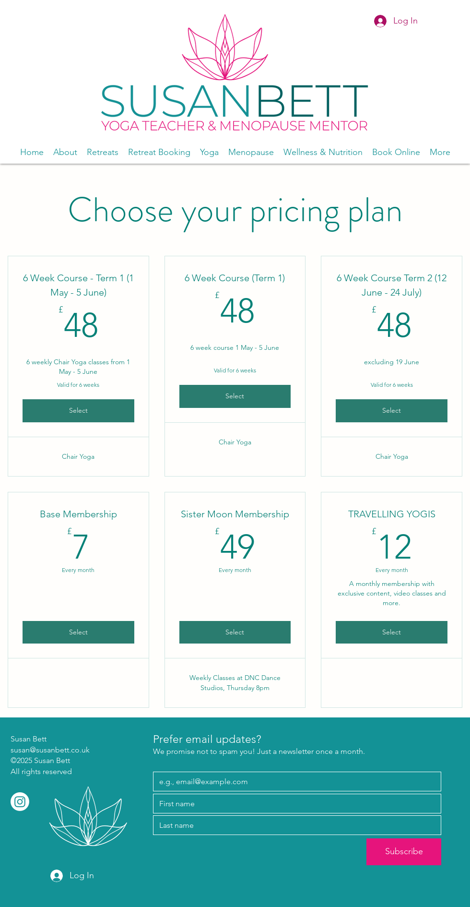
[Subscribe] (403, 851)
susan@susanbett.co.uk (50, 749)
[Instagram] (20, 801)
